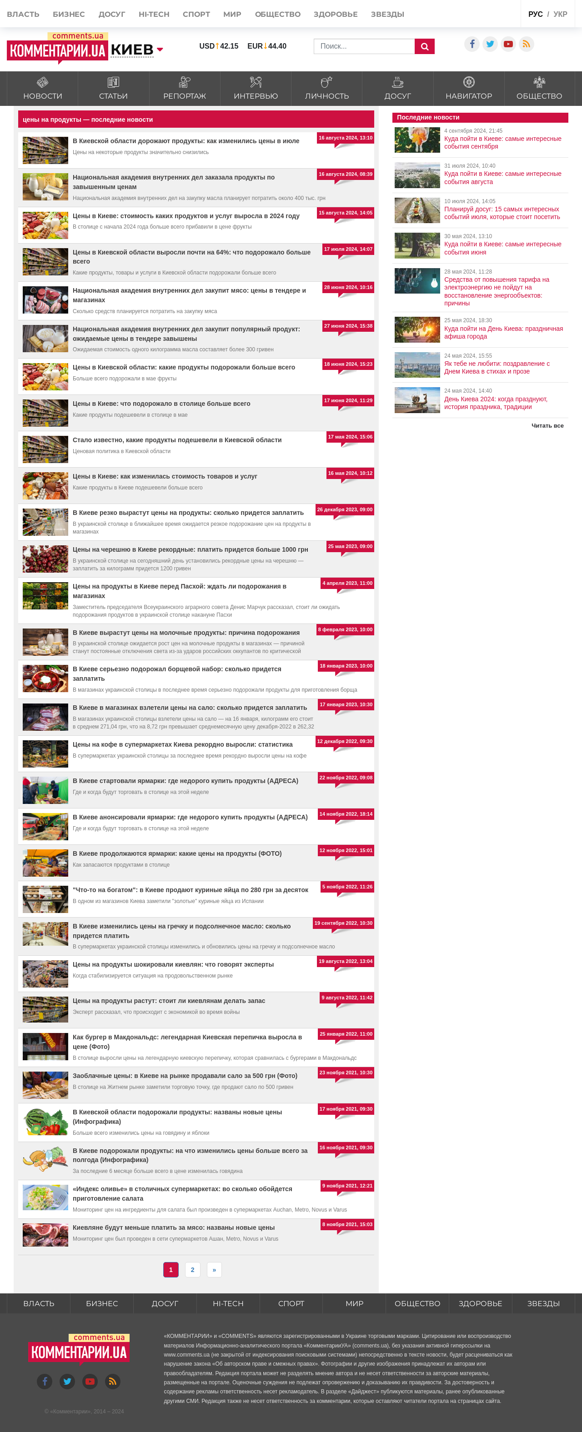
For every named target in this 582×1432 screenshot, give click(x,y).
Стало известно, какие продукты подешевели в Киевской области (177, 440)
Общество (278, 14)
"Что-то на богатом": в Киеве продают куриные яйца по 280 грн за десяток (190, 889)
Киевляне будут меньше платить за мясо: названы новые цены (174, 1227)
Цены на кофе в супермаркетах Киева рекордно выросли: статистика (183, 744)
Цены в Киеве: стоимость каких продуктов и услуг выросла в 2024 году (186, 216)
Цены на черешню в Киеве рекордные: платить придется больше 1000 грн (190, 549)
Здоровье (335, 14)
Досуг (112, 14)
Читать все (548, 425)
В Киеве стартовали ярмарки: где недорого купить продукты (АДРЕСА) (185, 780)
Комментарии (70, 1411)
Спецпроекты (491, 13)
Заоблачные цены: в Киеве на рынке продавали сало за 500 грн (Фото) (185, 1075)
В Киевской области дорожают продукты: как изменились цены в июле (186, 141)
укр (560, 14)
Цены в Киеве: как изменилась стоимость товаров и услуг (165, 476)
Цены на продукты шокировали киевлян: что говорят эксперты (173, 964)
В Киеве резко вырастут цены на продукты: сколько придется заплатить (188, 512)
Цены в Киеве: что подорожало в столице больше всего (162, 403)
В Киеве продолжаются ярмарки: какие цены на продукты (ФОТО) (177, 853)
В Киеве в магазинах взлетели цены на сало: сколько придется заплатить (190, 707)
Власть (23, 14)
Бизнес (69, 14)
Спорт (196, 14)
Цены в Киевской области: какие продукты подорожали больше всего (184, 367)
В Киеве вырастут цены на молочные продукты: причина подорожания (186, 632)
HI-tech (154, 14)
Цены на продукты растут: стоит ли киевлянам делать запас (169, 1000)
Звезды (387, 14)
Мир (232, 14)
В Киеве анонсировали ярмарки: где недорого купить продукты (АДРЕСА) (190, 817)
